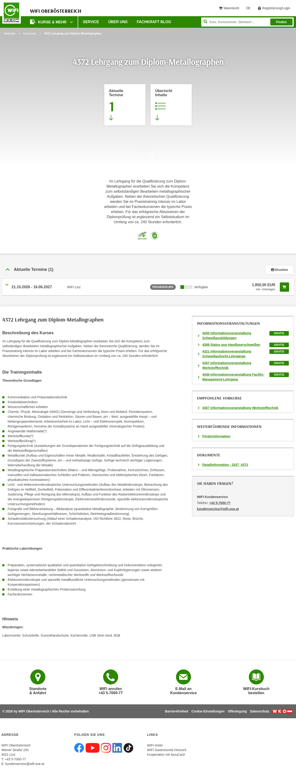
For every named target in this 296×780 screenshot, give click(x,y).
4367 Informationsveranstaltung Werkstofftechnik (226, 365)
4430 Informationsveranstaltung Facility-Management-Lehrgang (233, 377)
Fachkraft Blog (154, 22)
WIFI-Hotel (155, 745)
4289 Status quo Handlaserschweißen (231, 345)
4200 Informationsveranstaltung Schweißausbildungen (226, 335)
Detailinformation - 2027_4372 (225, 465)
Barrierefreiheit (176, 711)
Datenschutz (259, 711)
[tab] (148, 269)
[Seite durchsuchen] (247, 22)
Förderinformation (216, 436)
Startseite (9, 33)
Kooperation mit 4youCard (166, 754)
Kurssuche (29, 33)
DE (250, 9)
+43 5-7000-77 (219, 503)
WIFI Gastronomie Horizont (166, 750)
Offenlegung (237, 711)
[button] (133, 269)
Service (91, 22)
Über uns (118, 22)
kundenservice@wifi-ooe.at (24, 764)
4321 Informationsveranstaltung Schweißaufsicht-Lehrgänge (226, 354)
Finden (281, 22)
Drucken (279, 270)
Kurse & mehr (49, 22)
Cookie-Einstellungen (208, 711)
